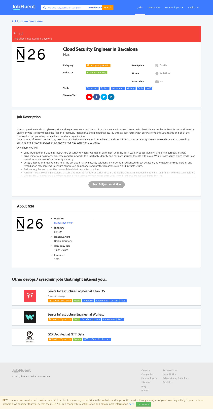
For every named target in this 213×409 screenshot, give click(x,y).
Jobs (140, 7)
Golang (130, 88)
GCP (86, 339)
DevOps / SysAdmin (60, 300)
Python (104, 88)
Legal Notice (169, 374)
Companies (154, 7)
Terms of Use (170, 370)
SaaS (76, 319)
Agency (77, 339)
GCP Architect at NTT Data (66, 334)
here (131, 404)
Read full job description (106, 184)
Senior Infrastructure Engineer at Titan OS (76, 291)
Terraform (92, 88)
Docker (114, 300)
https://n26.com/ (63, 222)
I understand (143, 404)
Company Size (62, 245)
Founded (59, 255)
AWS (148, 88)
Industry (59, 227)
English (193, 7)
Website (59, 218)
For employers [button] (174, 7)
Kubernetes (117, 88)
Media (77, 300)
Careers (145, 370)
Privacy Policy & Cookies (175, 378)
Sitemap (145, 382)
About (144, 390)
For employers (149, 378)
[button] (94, 7)
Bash (140, 88)
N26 (31, 206)
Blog (143, 386)
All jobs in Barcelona (27, 21)
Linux (97, 319)
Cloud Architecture (100, 339)
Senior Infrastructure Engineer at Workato (76, 314)
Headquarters (62, 236)
